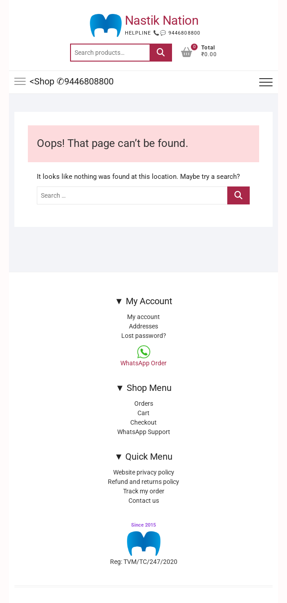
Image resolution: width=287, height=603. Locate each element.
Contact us (143, 500)
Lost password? (143, 335)
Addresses (143, 326)
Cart (143, 413)
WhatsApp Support (143, 431)
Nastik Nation (162, 20)
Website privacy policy (143, 472)
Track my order (143, 491)
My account (143, 316)
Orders (143, 403)
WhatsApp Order (143, 363)
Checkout (143, 422)
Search (161, 53)
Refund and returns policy (143, 481)
